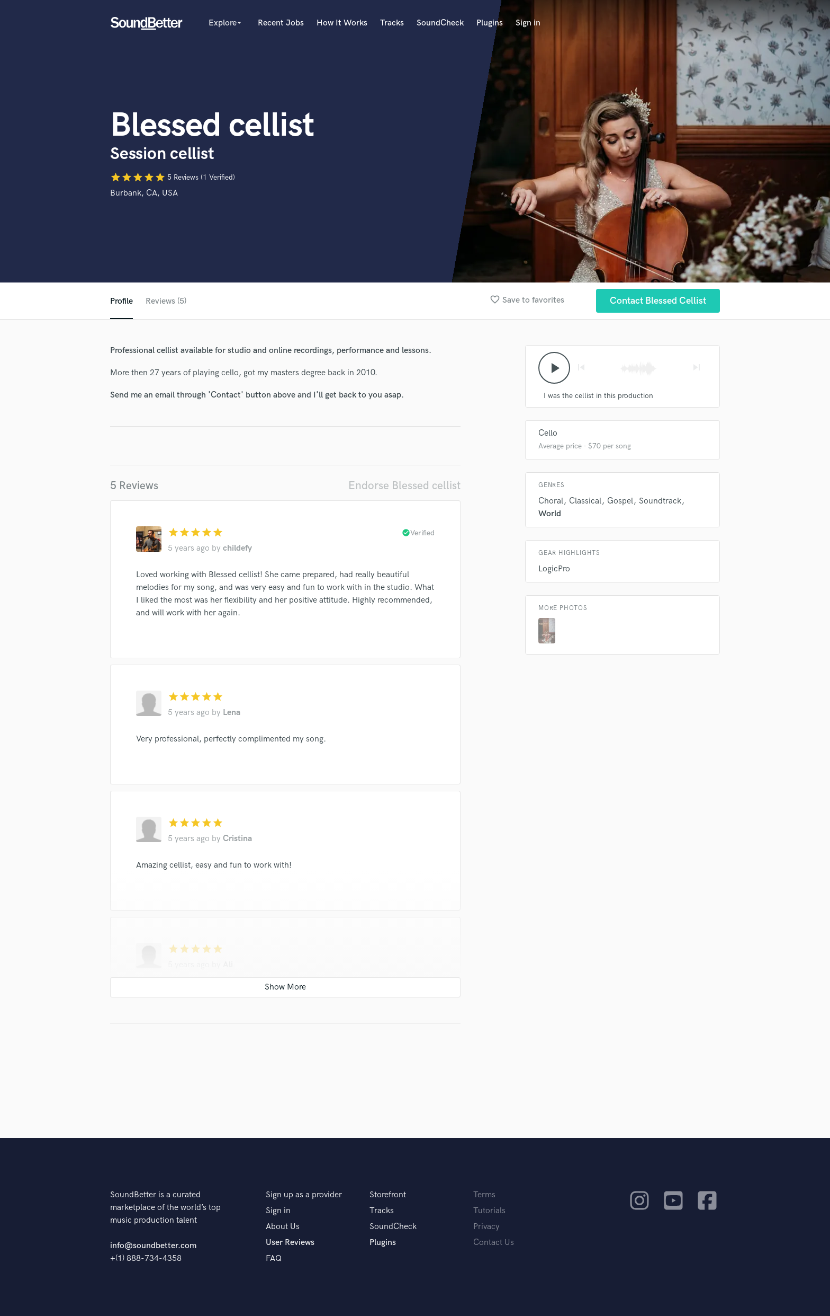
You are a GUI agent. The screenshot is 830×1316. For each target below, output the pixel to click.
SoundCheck (440, 23)
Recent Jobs (281, 23)
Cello (547, 433)
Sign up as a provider (304, 1195)
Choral (550, 501)
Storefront (387, 1195)
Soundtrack (660, 501)
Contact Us (493, 1243)
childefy (237, 548)
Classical (585, 501)
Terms (484, 1195)
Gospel (620, 501)
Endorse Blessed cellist (404, 485)
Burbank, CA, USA (144, 193)
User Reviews (290, 1243)
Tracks (392, 23)
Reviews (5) (166, 301)
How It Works (342, 23)
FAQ (274, 1258)
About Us (283, 1227)
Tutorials (489, 1211)
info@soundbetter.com (153, 1246)
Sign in (528, 23)
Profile (121, 301)
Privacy (486, 1227)
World (549, 514)
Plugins (489, 23)
